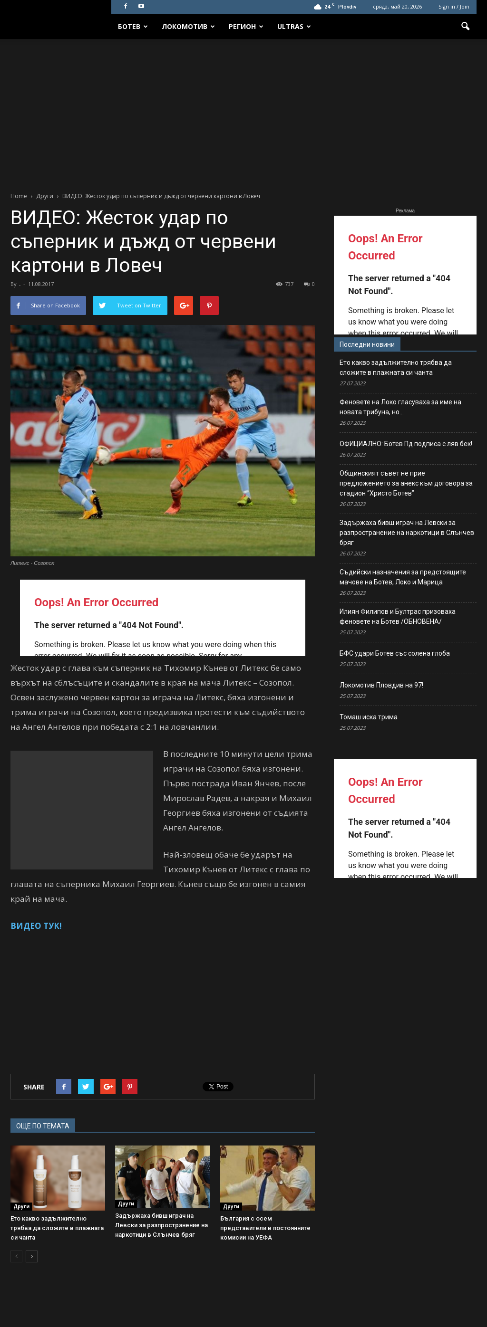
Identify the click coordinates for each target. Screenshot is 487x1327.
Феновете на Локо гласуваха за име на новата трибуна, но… (400, 407)
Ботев (133, 26)
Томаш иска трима (369, 717)
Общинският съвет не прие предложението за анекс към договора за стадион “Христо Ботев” (406, 483)
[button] (465, 26)
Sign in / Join (453, 6)
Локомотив (188, 26)
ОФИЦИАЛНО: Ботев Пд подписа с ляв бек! (406, 444)
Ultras (294, 26)
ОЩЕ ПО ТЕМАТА (42, 1126)
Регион (246, 26)
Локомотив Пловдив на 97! (381, 685)
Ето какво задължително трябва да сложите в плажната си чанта (57, 1228)
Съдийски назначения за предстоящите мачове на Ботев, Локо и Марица (403, 577)
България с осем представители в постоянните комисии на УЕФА (265, 1228)
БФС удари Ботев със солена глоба (395, 653)
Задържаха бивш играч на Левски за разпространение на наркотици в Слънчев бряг (161, 1225)
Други (21, 1206)
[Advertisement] (243, 110)
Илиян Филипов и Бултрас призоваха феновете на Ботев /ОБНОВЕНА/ (398, 616)
